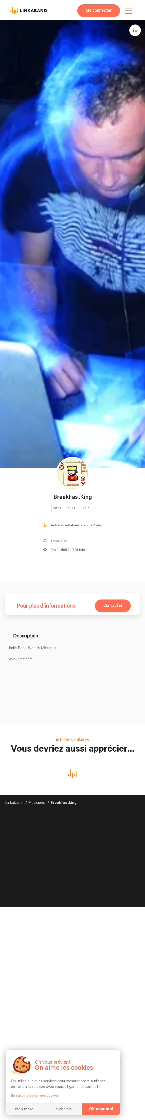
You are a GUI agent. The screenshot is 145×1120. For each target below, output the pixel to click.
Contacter (112, 606)
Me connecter (99, 10)
